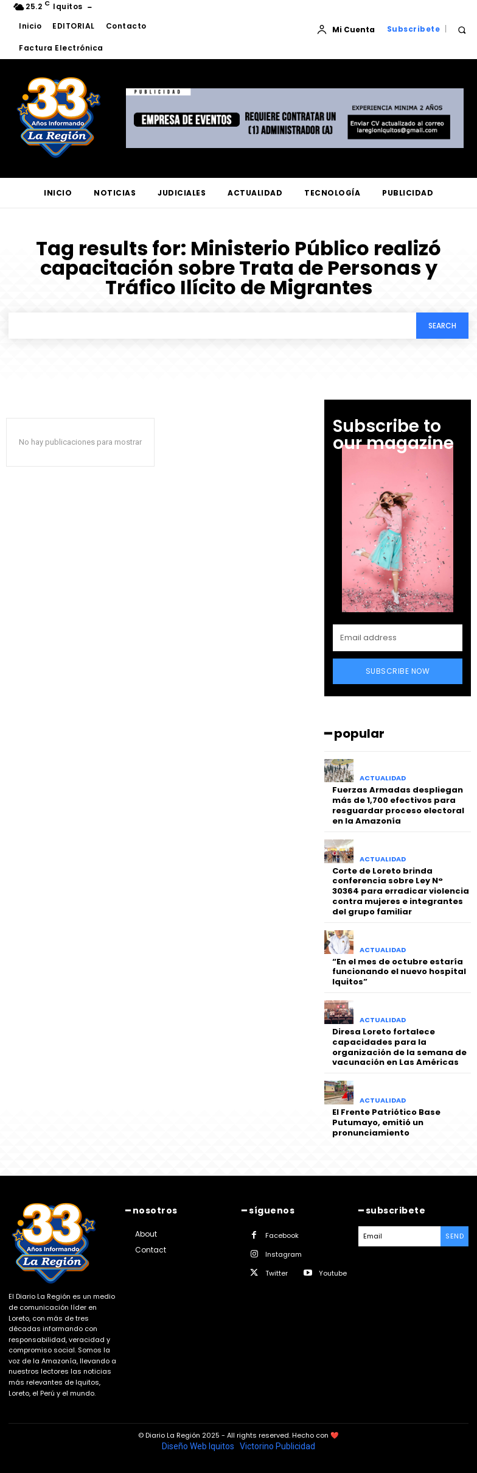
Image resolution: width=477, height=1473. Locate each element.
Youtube (333, 1273)
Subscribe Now (398, 671)
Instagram (283, 1254)
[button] (461, 29)
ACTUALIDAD (383, 778)
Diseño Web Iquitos (199, 1446)
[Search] (442, 326)
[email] (397, 637)
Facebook (282, 1235)
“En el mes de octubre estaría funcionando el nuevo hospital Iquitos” (399, 972)
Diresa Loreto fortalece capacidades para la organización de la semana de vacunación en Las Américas (399, 1047)
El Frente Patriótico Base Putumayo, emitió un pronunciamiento (386, 1122)
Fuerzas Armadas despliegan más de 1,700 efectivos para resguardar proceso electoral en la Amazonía (398, 805)
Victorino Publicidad (277, 1446)
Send (454, 1236)
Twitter (276, 1273)
